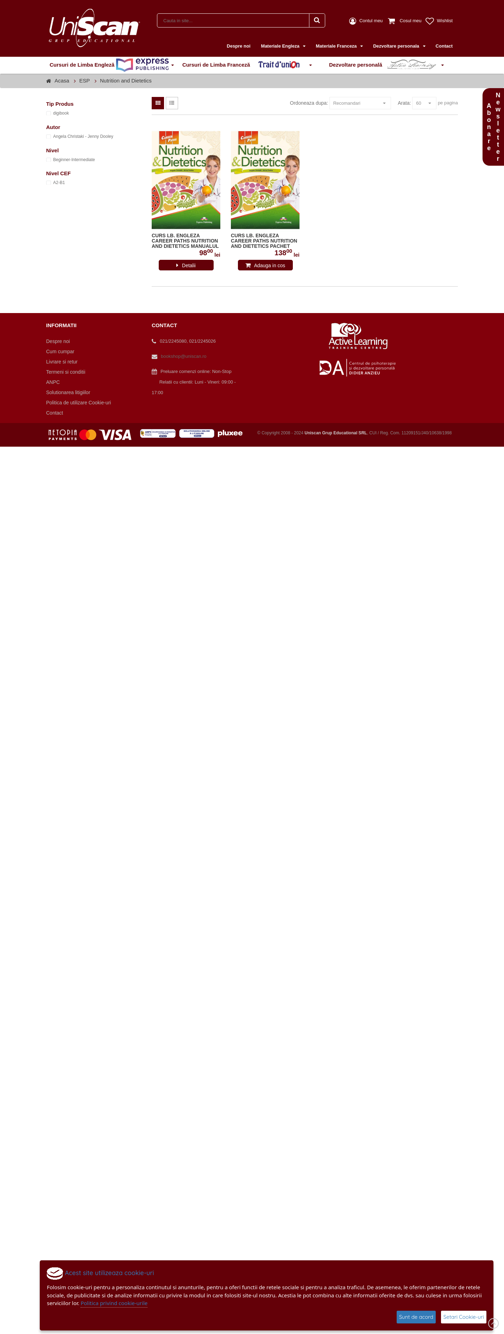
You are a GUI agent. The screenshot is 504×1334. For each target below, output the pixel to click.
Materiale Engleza (281, 46)
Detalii (189, 265)
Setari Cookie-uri (463, 1317)
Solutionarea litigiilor (68, 392)
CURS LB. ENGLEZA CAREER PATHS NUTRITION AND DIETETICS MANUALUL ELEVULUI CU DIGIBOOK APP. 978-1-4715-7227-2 (185, 241)
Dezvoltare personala (396, 46)
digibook (61, 113)
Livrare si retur (61, 362)
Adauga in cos (269, 265)
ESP (84, 81)
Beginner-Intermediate (74, 160)
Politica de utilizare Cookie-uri (78, 402)
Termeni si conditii (65, 372)
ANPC (53, 382)
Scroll (493, 1323)
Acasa (62, 81)
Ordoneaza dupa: (309, 103)
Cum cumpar (60, 351)
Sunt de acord (416, 1317)
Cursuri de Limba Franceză (244, 65)
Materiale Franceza (337, 46)
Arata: (404, 103)
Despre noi (238, 46)
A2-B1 (59, 182)
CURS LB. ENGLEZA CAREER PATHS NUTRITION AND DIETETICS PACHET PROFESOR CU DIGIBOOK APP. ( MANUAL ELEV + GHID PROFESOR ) (264, 241)
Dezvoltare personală (384, 65)
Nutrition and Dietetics (126, 81)
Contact (444, 46)
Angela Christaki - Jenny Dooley (83, 136)
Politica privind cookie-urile (114, 1303)
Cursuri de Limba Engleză (109, 65)
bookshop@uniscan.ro (184, 356)
